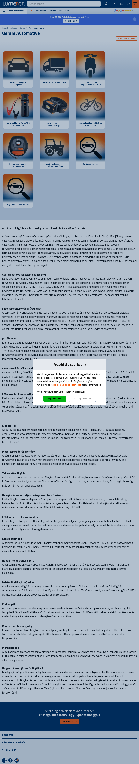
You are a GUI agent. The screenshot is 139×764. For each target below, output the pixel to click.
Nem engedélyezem (82, 398)
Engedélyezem (55, 398)
